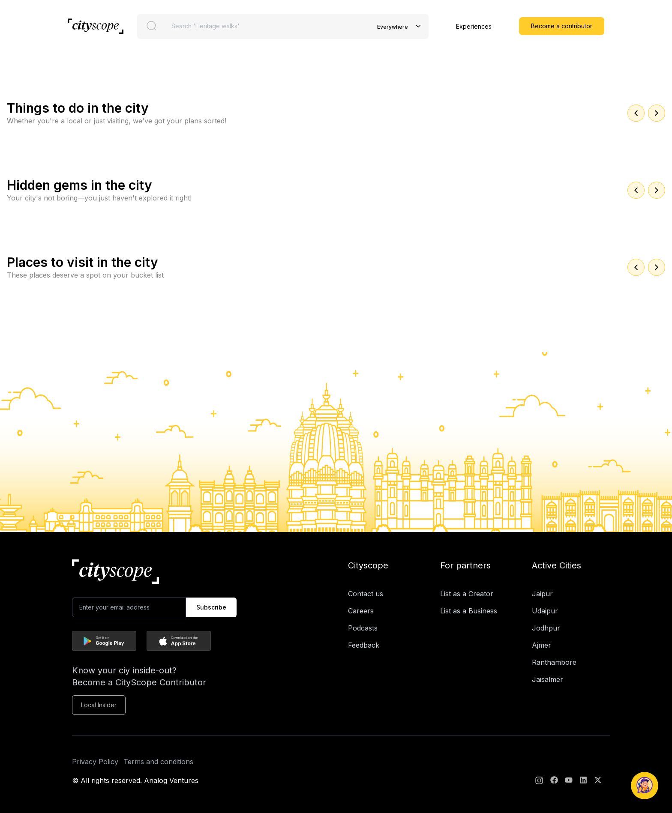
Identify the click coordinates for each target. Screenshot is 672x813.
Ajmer (541, 645)
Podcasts (363, 628)
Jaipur (542, 593)
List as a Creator (466, 593)
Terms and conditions (158, 761)
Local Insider (99, 704)
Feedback (363, 645)
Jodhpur (546, 628)
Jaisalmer (547, 679)
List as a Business (468, 611)
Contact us (365, 593)
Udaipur (545, 611)
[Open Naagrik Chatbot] (644, 785)
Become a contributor (561, 26)
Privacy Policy (95, 761)
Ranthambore (554, 662)
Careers (361, 611)
